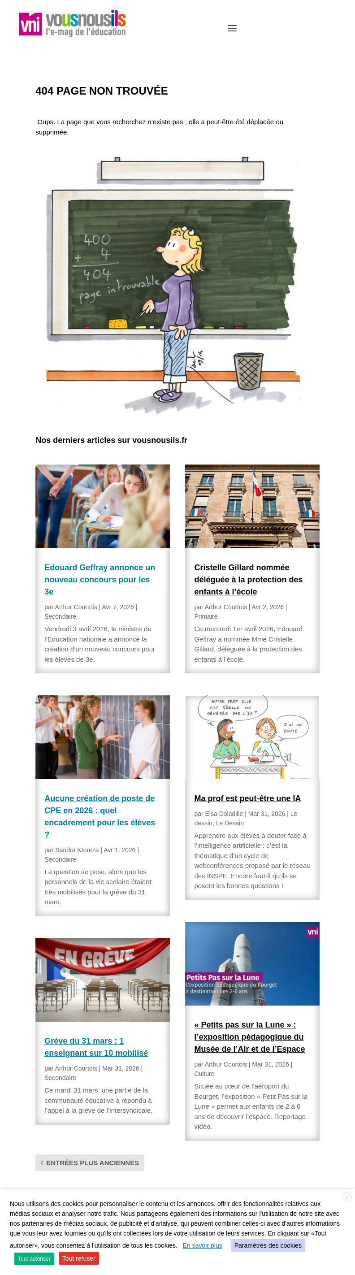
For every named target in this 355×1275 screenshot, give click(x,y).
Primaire (205, 616)
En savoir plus (202, 1245)
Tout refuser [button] (78, 1258)
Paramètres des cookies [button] (268, 1245)
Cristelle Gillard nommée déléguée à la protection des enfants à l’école (248, 579)
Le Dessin (230, 823)
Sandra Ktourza (77, 850)
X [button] (347, 1197)
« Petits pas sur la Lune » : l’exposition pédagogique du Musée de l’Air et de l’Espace (249, 1037)
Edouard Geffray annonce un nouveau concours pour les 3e (99, 579)
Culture (204, 1073)
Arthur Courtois (76, 607)
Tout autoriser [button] (34, 1259)
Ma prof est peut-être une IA (247, 798)
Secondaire (60, 616)
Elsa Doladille (224, 813)
